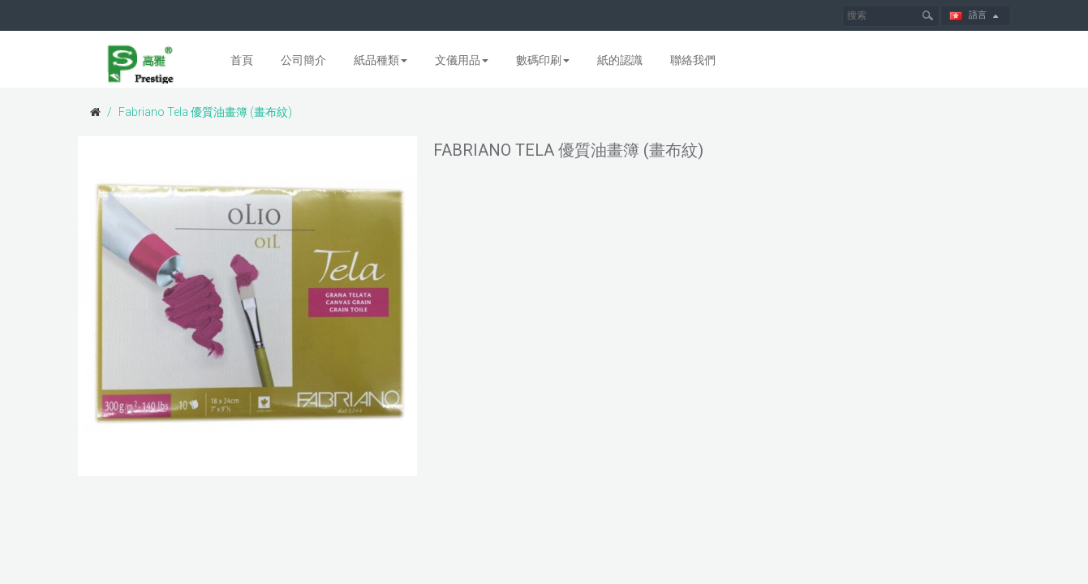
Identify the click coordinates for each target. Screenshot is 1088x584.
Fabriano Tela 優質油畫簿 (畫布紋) (205, 111)
